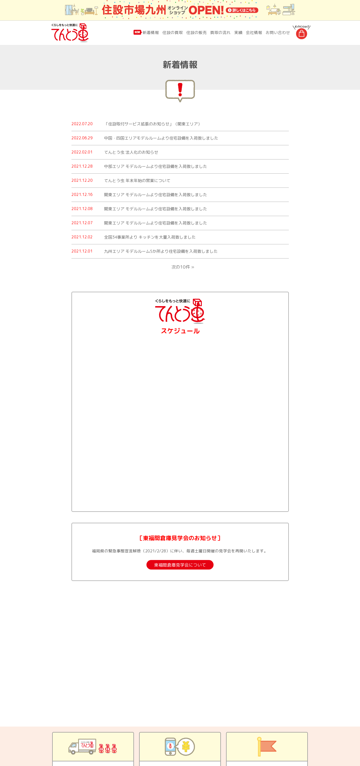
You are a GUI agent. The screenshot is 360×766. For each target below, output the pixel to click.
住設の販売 (196, 32)
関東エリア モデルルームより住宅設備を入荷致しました (155, 195)
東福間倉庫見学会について (180, 565)
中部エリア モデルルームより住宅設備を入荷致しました (155, 166)
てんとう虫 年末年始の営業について (137, 180)
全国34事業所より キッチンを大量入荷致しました (150, 237)
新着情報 (151, 32)
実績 (238, 32)
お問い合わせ (278, 32)
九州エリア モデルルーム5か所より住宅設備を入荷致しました (161, 251)
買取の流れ (220, 32)
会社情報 (254, 32)
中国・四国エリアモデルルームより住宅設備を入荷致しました (161, 138)
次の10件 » (182, 267)
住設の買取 (172, 32)
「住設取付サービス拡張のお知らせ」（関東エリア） (153, 124)
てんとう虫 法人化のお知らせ (131, 152)
